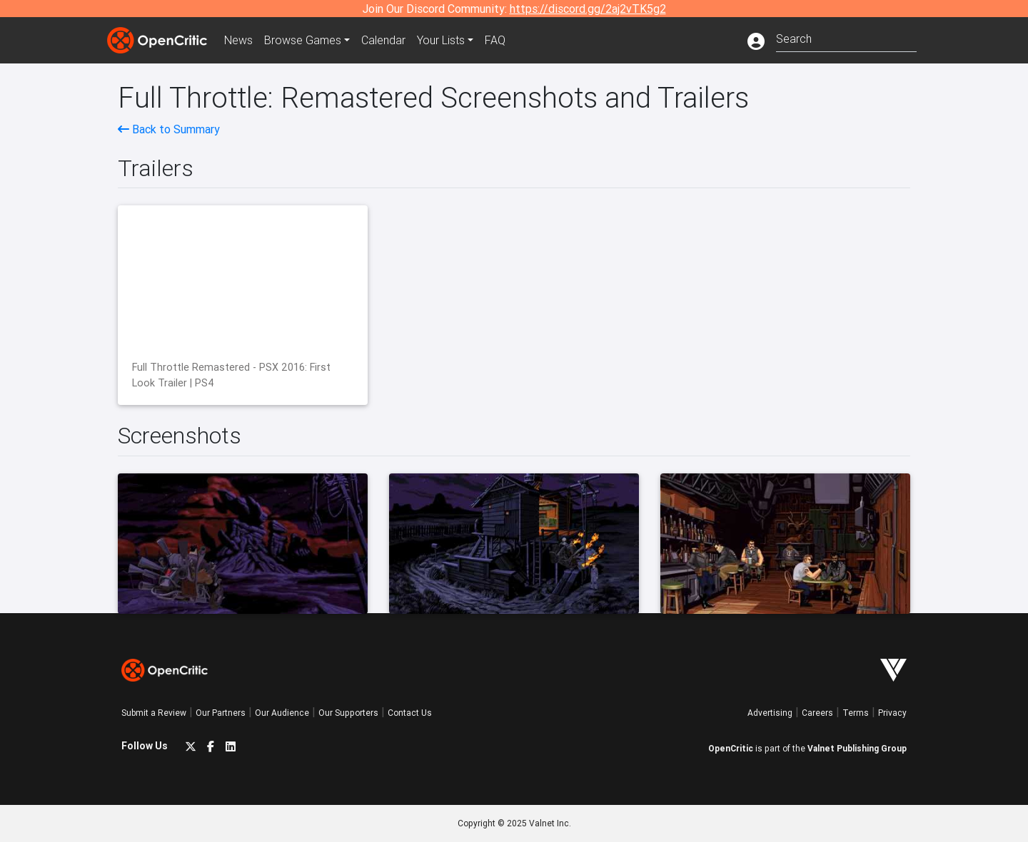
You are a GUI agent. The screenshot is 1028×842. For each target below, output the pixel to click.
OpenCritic (730, 748)
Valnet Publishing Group (857, 748)
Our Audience (282, 712)
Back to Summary (169, 129)
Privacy (892, 712)
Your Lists (441, 40)
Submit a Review (153, 712)
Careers (817, 712)
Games (302, 40)
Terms (855, 712)
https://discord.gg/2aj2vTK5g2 (588, 8)
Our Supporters (348, 712)
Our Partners (221, 712)
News (238, 40)
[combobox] (846, 37)
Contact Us (410, 712)
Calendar (383, 40)
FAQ (495, 40)
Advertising (769, 712)
